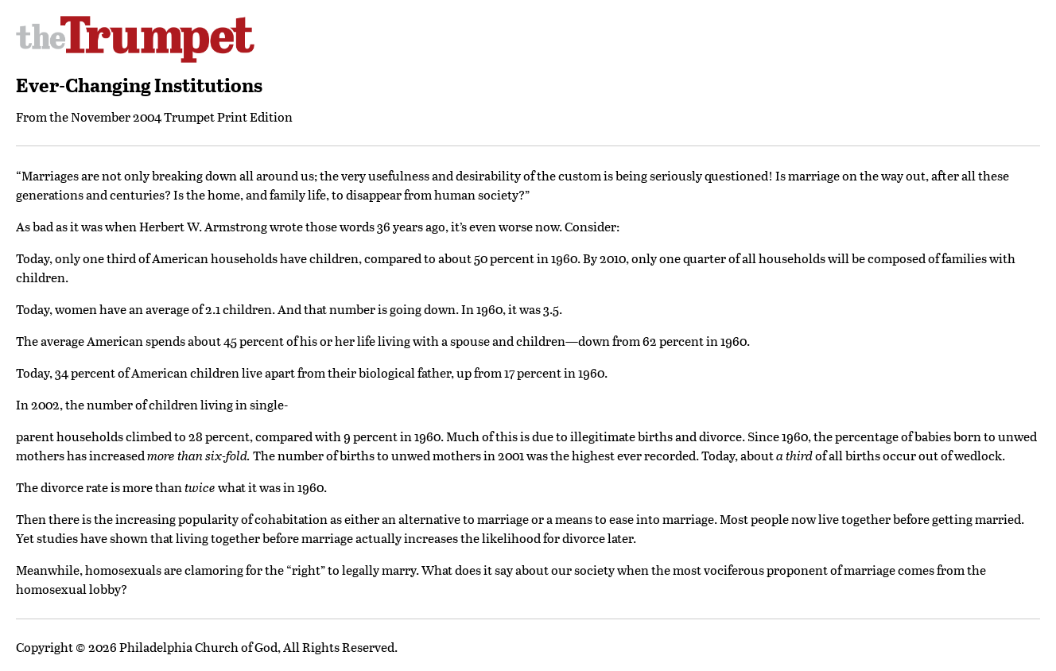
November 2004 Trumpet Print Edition (182, 116)
